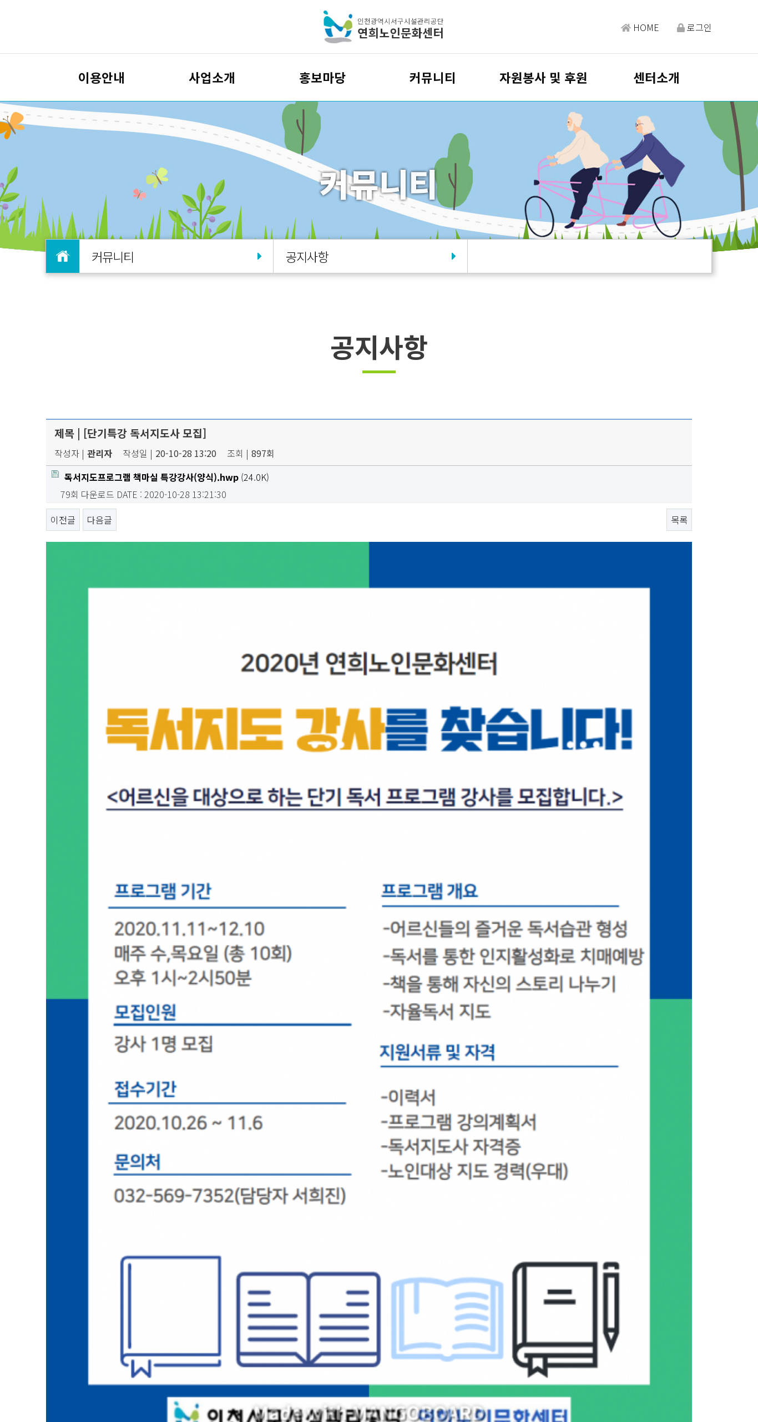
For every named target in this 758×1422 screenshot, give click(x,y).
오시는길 (246, 1334)
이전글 (62, 519)
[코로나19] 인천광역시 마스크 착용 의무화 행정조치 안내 (195, 1162)
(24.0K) (160, 477)
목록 (679, 519)
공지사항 (370, 256)
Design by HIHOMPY (403, 1401)
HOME (640, 27)
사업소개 (212, 77)
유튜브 (691, 1341)
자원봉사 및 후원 (543, 77)
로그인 (694, 27)
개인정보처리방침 (347, 1334)
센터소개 (656, 77)
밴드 (620, 1341)
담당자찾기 (200, 1334)
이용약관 (288, 1334)
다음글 (99, 519)
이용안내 (101, 77)
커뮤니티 (433, 77)
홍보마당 (322, 77)
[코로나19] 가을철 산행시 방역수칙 (154, 1130)
